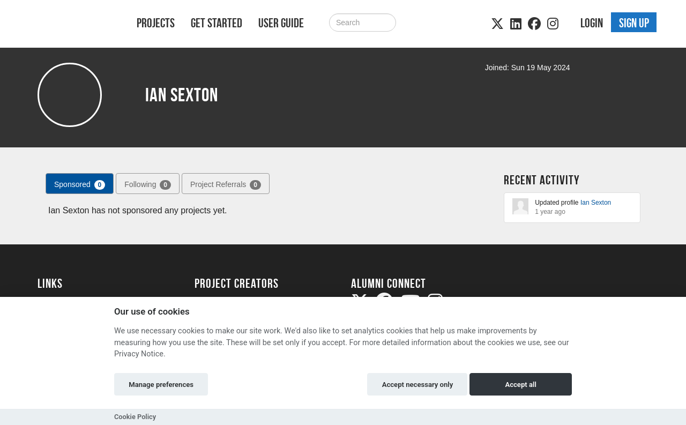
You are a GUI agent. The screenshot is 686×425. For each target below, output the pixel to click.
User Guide (281, 23)
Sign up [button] (634, 23)
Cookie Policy (135, 417)
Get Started (216, 23)
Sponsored (79, 185)
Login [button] (591, 23)
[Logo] (73, 25)
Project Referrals (225, 185)
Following (147, 185)
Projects (156, 23)
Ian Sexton (595, 202)
